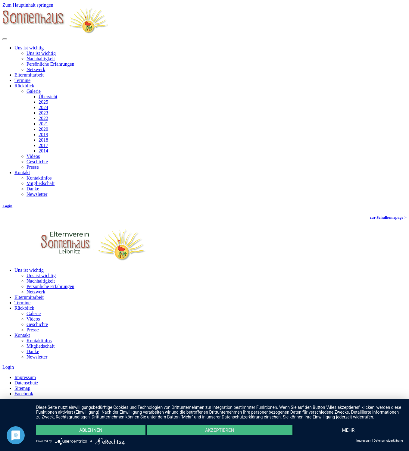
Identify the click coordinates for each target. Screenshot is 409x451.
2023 (43, 112)
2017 (43, 145)
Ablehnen (90, 430)
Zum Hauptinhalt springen (27, 5)
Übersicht (48, 96)
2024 (43, 107)
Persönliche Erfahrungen (50, 64)
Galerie (34, 91)
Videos (33, 156)
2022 (43, 118)
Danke (33, 188)
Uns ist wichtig (29, 47)
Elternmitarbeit (29, 74)
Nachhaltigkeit (41, 58)
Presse (33, 167)
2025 (43, 102)
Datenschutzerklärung (388, 440)
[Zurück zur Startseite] (55, 32)
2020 (43, 129)
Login (7, 206)
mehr (348, 430)
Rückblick (24, 85)
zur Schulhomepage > (388, 217)
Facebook (23, 393)
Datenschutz (26, 382)
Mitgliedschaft (41, 183)
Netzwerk (36, 69)
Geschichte (37, 161)
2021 (43, 123)
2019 (43, 134)
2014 (43, 150)
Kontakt (22, 172)
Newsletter (37, 194)
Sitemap (22, 388)
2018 (43, 140)
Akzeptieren (219, 430)
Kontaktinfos (39, 177)
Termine (22, 80)
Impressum (25, 377)
